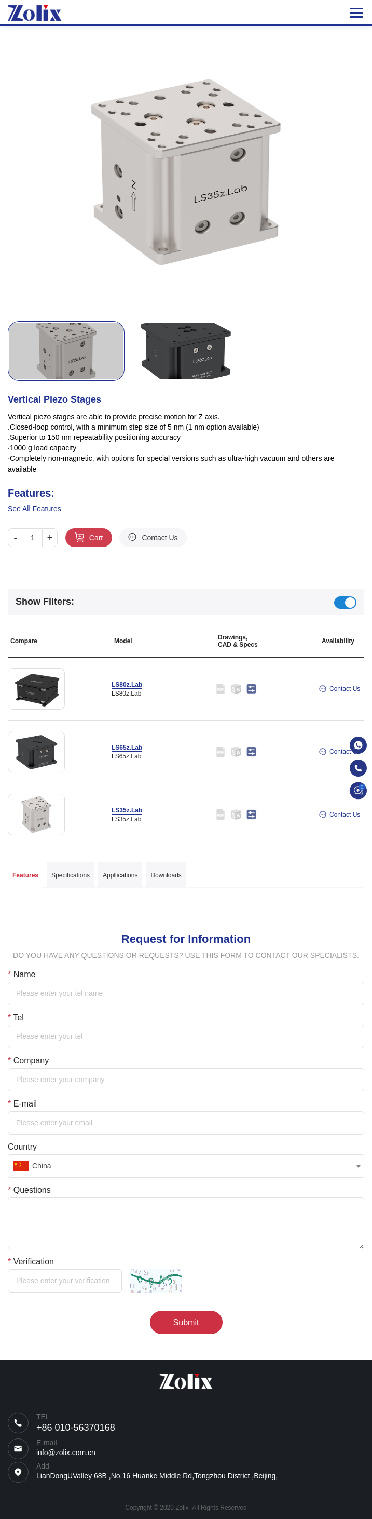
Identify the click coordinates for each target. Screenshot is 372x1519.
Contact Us (159, 538)
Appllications (120, 875)
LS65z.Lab (127, 747)
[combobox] (186, 1166)
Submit (186, 1322)
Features (25, 875)
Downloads (165, 875)
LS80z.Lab (127, 684)
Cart (96, 538)
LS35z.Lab (127, 810)
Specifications (70, 875)
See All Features (34, 508)
